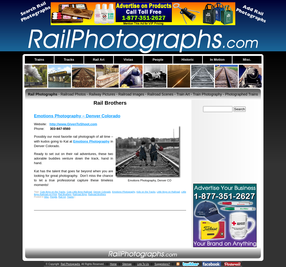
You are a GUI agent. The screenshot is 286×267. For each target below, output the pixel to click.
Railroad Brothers (97, 194)
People (53, 197)
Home (113, 264)
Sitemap (127, 264)
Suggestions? (162, 264)
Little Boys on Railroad (168, 192)
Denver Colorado (102, 192)
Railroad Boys (80, 194)
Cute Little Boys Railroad (79, 192)
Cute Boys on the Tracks (52, 192)
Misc (46, 197)
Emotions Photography (91, 141)
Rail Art (62, 197)
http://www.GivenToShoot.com (73, 124)
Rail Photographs (70, 264)
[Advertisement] (225, 147)
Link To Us (143, 264)
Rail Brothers (65, 194)
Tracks (70, 197)
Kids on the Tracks (145, 192)
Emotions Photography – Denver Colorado (77, 116)
